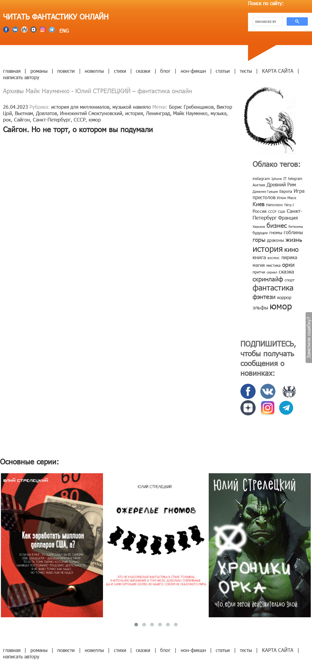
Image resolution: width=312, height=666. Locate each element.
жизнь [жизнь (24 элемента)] (293, 239)
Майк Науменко (190, 113)
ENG (63, 30)
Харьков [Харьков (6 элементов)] (259, 226)
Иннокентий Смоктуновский (91, 113)
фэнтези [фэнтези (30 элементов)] (264, 296)
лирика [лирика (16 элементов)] (289, 257)
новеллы (94, 71)
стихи (120, 71)
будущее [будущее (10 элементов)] (260, 232)
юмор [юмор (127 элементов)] (281, 305)
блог (165, 71)
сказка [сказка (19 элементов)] (286, 271)
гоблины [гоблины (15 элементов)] (293, 232)
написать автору (21, 77)
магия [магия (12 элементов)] (259, 265)
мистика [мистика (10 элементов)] (273, 265)
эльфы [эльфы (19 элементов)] (260, 307)
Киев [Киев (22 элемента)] (258, 203)
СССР (80, 119)
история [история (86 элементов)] (268, 248)
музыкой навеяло (131, 107)
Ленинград (158, 113)
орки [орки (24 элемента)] (288, 264)
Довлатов (46, 113)
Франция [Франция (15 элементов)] (288, 217)
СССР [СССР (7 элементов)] (272, 211)
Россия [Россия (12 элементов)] (260, 211)
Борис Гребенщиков (191, 107)
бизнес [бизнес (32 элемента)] (277, 225)
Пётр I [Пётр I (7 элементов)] (289, 205)
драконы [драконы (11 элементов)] (275, 240)
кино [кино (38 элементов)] (291, 249)
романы (39, 71)
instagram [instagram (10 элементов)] (261, 178)
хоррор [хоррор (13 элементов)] (284, 297)
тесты (246, 71)
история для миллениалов (80, 107)
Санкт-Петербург (52, 119)
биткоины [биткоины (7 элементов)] (296, 226)
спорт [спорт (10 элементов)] (290, 279)
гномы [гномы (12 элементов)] (275, 232)
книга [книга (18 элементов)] (259, 257)
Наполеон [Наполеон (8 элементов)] (274, 204)
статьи (223, 71)
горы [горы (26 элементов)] (259, 239)
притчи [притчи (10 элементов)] (259, 272)
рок (7, 119)
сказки (143, 71)
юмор (95, 119)
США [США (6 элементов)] (281, 211)
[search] (266, 21)
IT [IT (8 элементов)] (285, 178)
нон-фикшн (193, 71)
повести (66, 71)
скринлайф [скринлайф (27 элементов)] (268, 279)
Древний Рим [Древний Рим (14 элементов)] (281, 184)
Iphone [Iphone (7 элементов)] (276, 179)
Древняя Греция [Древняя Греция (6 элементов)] (265, 191)
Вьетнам (24, 113)
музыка (218, 113)
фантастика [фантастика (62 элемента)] (273, 287)
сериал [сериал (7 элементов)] (272, 272)
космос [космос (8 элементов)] (274, 257)
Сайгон (22, 119)
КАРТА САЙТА (277, 71)
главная (11, 71)
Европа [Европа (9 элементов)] (285, 191)
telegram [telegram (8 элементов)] (295, 178)
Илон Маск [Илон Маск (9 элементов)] (286, 197)
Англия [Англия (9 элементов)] (259, 184)
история (134, 113)
